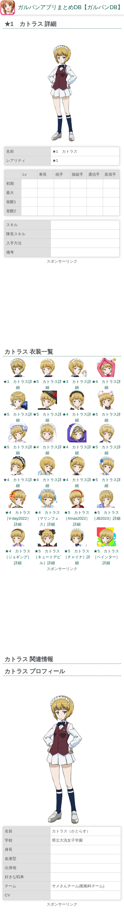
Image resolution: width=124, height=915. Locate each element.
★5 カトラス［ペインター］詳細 (106, 557)
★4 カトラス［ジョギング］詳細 (17, 557)
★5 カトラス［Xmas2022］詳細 (77, 518)
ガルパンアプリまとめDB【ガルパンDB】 (70, 7)
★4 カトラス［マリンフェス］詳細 (47, 518)
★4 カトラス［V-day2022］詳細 (18, 518)
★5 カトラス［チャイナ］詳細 (76, 557)
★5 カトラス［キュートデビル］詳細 (47, 557)
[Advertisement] (62, 305)
